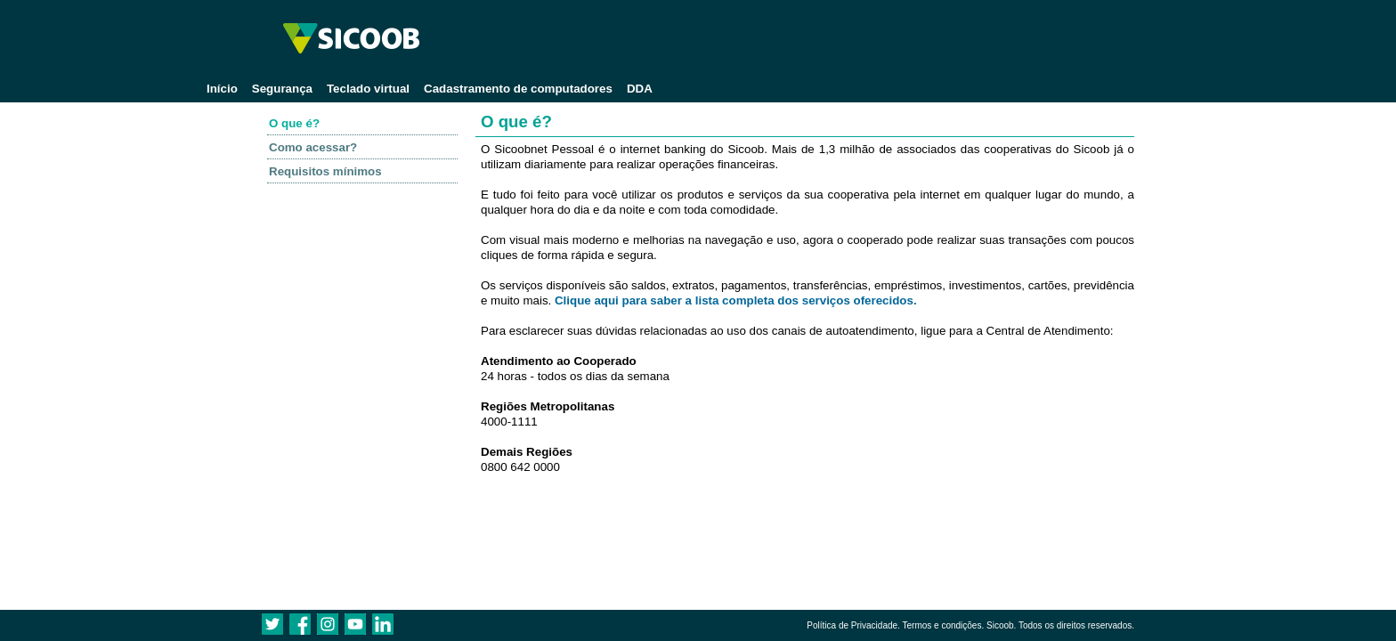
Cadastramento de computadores (518, 88)
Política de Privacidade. (853, 625)
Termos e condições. (943, 625)
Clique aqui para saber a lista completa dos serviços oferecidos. (736, 300)
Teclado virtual (368, 88)
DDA (640, 88)
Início (222, 88)
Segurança (282, 88)
